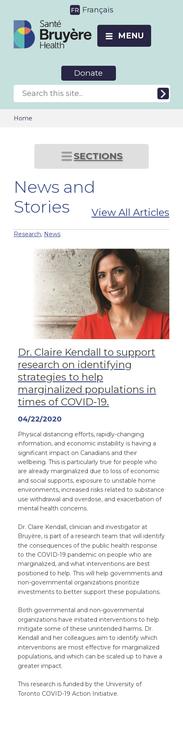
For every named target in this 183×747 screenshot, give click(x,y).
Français (97, 9)
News (52, 234)
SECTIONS (98, 156)
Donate (88, 73)
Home (23, 118)
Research (27, 234)
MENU (131, 36)
